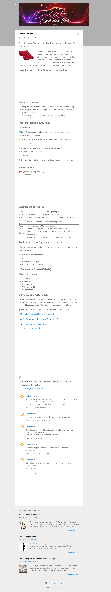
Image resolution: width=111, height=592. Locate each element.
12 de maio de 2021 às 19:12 (37, 469)
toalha (37, 385)
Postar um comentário (29, 474)
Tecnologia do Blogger (55, 583)
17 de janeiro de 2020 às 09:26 (38, 407)
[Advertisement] (90, 57)
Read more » (73, 531)
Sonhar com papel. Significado (34, 324)
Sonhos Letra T (25, 385)
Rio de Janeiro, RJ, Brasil (33, 388)
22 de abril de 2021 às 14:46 (37, 453)
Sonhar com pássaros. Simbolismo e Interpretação (38, 559)
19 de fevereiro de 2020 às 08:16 (39, 420)
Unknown (30, 396)
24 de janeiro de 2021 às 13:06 (38, 438)
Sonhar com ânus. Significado (30, 515)
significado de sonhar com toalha (57, 381)
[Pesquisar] (95, 5)
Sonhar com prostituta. (27, 537)
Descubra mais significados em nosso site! (38, 314)
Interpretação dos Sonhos (30, 381)
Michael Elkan (62, 587)
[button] (78, 34)
